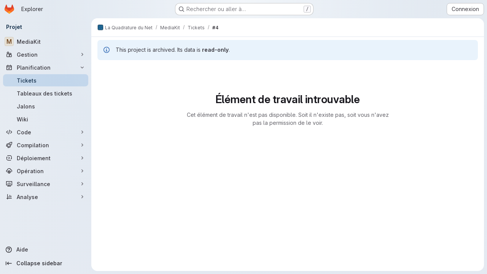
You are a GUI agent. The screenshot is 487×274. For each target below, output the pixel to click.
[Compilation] (45, 145)
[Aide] (45, 250)
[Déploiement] (45, 158)
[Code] (45, 132)
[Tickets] (45, 80)
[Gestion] (45, 54)
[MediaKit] (45, 41)
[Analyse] (45, 197)
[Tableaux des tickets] (45, 93)
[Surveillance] (45, 184)
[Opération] (45, 171)
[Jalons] (45, 106)
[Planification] (45, 67)
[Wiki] (45, 119)
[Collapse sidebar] (45, 263)
